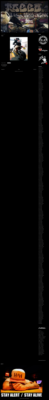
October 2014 (40, 202)
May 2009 (40, 280)
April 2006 (40, 323)
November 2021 (40, 101)
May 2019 (40, 136)
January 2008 (40, 299)
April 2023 (40, 82)
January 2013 (40, 227)
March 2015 (40, 196)
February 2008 (40, 298)
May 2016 (40, 179)
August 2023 (40, 78)
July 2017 (40, 162)
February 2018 (40, 154)
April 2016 (40, 180)
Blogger (28, 398)
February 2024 (40, 72)
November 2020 (40, 114)
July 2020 (40, 119)
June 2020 (40, 120)
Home (19, 69)
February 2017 (40, 168)
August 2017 (40, 161)
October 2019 (40, 130)
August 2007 (40, 305)
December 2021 (40, 100)
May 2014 (40, 208)
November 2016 (40, 172)
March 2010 (40, 268)
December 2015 (40, 185)
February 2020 (40, 125)
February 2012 (40, 240)
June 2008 (40, 293)
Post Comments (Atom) (20, 71)
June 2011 (40, 250)
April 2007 (40, 310)
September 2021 (40, 102)
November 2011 (40, 244)
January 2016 (40, 184)
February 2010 (40, 269)
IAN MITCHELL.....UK (41, 341)
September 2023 (40, 77)
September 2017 (40, 160)
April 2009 (40, 281)
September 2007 (40, 304)
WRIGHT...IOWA (40, 354)
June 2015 (40, 192)
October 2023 (40, 76)
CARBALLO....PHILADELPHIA (42, 336)
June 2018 (40, 149)
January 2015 (40, 198)
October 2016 (40, 173)
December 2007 (40, 300)
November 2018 (40, 143)
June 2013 (40, 221)
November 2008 (40, 287)
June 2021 (40, 106)
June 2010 (40, 264)
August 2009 (40, 276)
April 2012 (40, 238)
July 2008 (40, 292)
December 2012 (40, 228)
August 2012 (40, 233)
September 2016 (40, 174)
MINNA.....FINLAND (41, 346)
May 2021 (40, 107)
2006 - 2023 (40, 330)
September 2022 (40, 89)
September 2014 (40, 203)
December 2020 (40, 113)
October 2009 (40, 274)
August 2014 (40, 204)
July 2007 (40, 306)
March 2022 (40, 96)
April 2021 (40, 108)
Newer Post (2, 69)
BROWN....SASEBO (41, 334)
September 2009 (40, 275)
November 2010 (40, 258)
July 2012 (40, 234)
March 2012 (40, 239)
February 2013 (40, 226)
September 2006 (40, 318)
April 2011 (40, 252)
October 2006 (40, 317)
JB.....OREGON (40, 342)
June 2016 (40, 178)
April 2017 (40, 166)
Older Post (34, 69)
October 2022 (40, 88)
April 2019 (40, 137)
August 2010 (40, 262)
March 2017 (40, 167)
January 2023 (40, 84)
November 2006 (40, 316)
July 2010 (40, 263)
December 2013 (40, 214)
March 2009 (40, 282)
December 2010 (40, 257)
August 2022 (40, 90)
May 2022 (40, 94)
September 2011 (40, 246)
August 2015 (40, 190)
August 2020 (40, 118)
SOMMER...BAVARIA (41, 352)
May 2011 (40, 251)
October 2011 (40, 245)
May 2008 (40, 294)
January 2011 (40, 256)
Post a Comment (4, 66)
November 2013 (40, 215)
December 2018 (40, 142)
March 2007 (40, 311)
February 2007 (40, 312)
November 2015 (40, 186)
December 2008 (40, 286)
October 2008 (40, 288)
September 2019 (40, 131)
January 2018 (40, 155)
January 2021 (40, 112)
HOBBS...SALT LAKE (41, 340)
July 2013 (40, 220)
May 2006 (40, 322)
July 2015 (40, 191)
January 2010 (40, 270)
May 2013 (40, 222)
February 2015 (40, 197)
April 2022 (40, 95)
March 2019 (40, 138)
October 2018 (40, 144)
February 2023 (40, 83)
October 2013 (40, 216)
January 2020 (40, 126)
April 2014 (40, 209)
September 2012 (40, 232)
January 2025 (40, 70)
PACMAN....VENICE (41, 348)
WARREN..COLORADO (41, 353)
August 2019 (40, 132)
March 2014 (40, 210)
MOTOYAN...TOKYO (41, 347)
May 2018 (40, 150)
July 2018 (40, 148)
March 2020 (40, 124)
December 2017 (40, 156)
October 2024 (40, 71)
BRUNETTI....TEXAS (41, 335)
